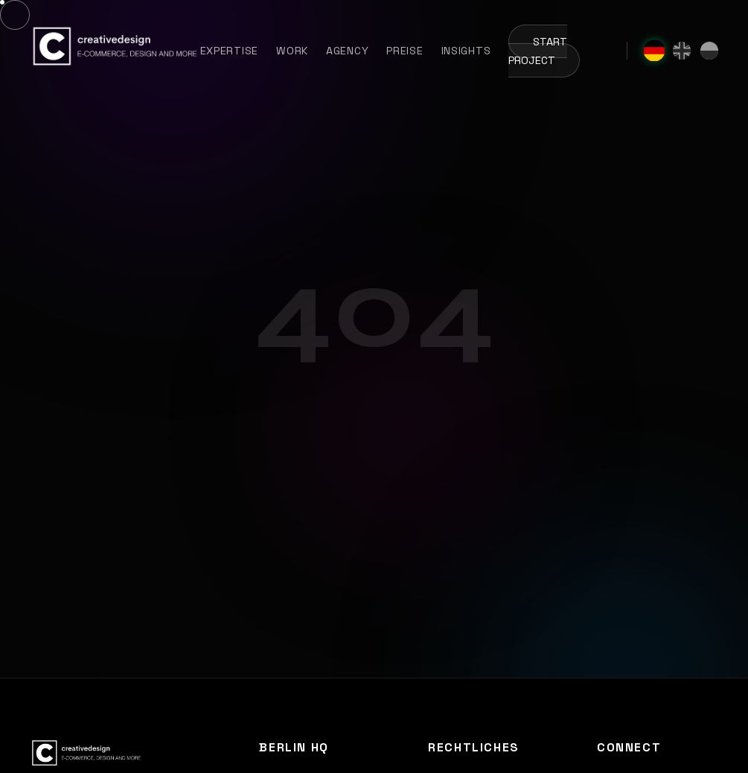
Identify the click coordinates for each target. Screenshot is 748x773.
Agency (347, 50)
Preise (404, 50)
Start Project (537, 51)
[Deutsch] (654, 51)
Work (292, 50)
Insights (466, 50)
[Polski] (709, 51)
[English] (682, 51)
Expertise (229, 50)
